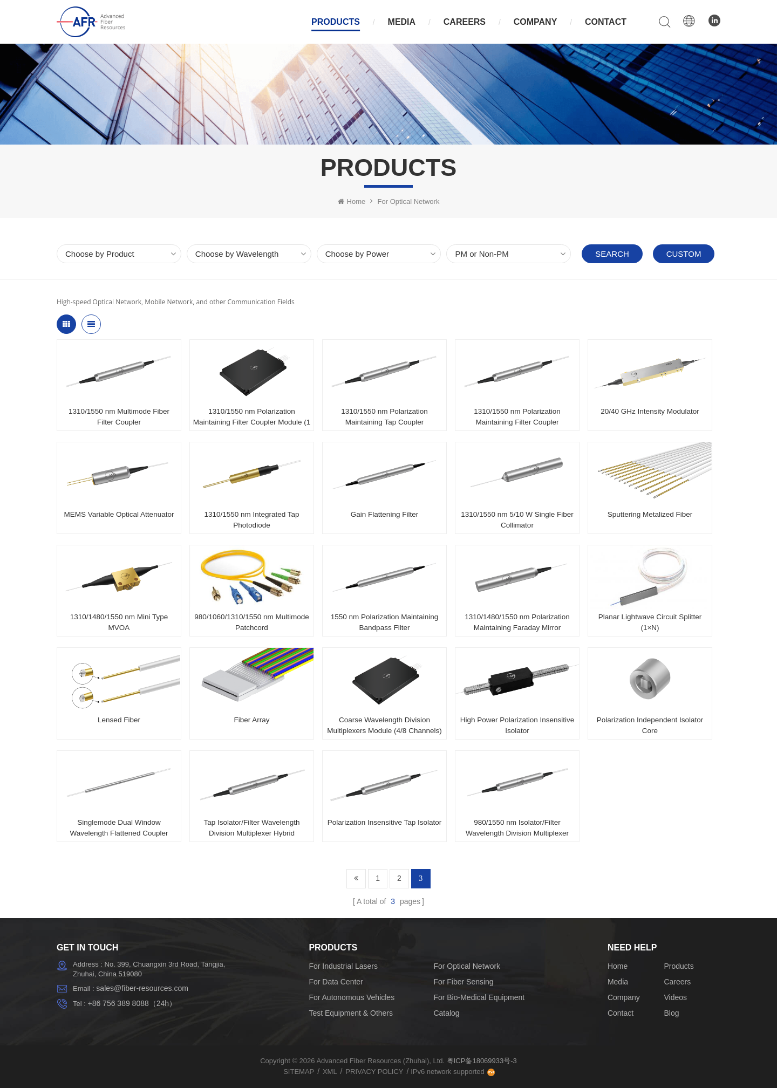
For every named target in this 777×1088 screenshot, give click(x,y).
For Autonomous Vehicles (351, 997)
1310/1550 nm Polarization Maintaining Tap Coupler (384, 416)
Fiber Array (251, 720)
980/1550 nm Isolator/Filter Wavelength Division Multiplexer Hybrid (517, 828)
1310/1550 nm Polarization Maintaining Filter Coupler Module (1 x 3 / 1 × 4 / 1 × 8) (252, 417)
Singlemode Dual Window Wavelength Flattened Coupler (119, 827)
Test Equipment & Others (351, 1013)
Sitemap (298, 1072)
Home (352, 201)
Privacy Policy (374, 1072)
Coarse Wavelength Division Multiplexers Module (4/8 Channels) (384, 725)
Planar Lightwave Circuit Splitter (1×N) (649, 622)
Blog (671, 1013)
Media (402, 21)
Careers (465, 21)
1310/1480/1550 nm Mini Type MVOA (119, 622)
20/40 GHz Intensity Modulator (650, 411)
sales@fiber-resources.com (142, 988)
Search (612, 253)
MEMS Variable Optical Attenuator (119, 514)
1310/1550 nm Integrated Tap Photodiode (251, 519)
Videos (675, 997)
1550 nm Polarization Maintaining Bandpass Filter (385, 622)
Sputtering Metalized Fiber (650, 514)
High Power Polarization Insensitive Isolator (517, 725)
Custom (683, 253)
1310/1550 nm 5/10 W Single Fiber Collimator (517, 519)
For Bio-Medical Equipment (478, 997)
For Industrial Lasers (343, 966)
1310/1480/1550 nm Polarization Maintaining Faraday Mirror (517, 622)
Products (335, 21)
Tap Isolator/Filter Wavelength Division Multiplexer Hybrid (251, 827)
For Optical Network (409, 201)
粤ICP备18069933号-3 (482, 1061)
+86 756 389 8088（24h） (131, 1003)
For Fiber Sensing (463, 981)
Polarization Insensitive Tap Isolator (384, 822)
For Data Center (336, 981)
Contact (605, 21)
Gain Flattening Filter (384, 514)
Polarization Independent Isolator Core (650, 725)
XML (330, 1072)
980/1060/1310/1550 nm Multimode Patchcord (251, 622)
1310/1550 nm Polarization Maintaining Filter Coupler (517, 416)
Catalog (446, 1013)
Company (535, 21)
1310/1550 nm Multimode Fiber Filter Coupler (119, 416)
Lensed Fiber (119, 720)
